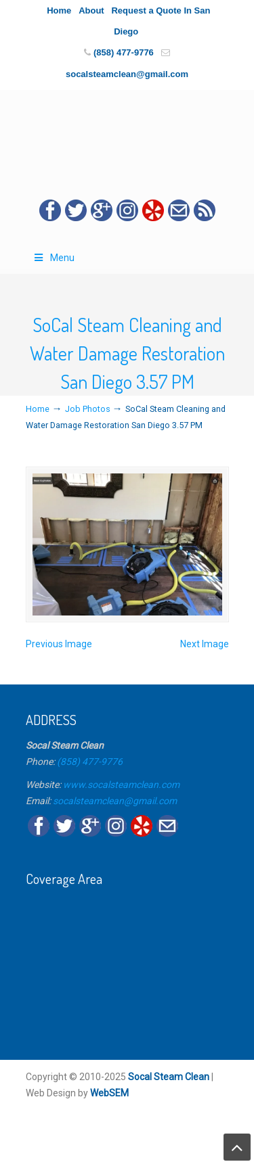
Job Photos (87, 409)
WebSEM (109, 1093)
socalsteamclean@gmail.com (127, 74)
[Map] (127, 964)
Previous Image (59, 643)
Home (59, 10)
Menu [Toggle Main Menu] (54, 257)
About (91, 10)
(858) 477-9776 (123, 52)
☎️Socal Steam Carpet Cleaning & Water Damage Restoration (127, 134)
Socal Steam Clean (168, 1076)
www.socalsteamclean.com (121, 784)
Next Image (204, 643)
